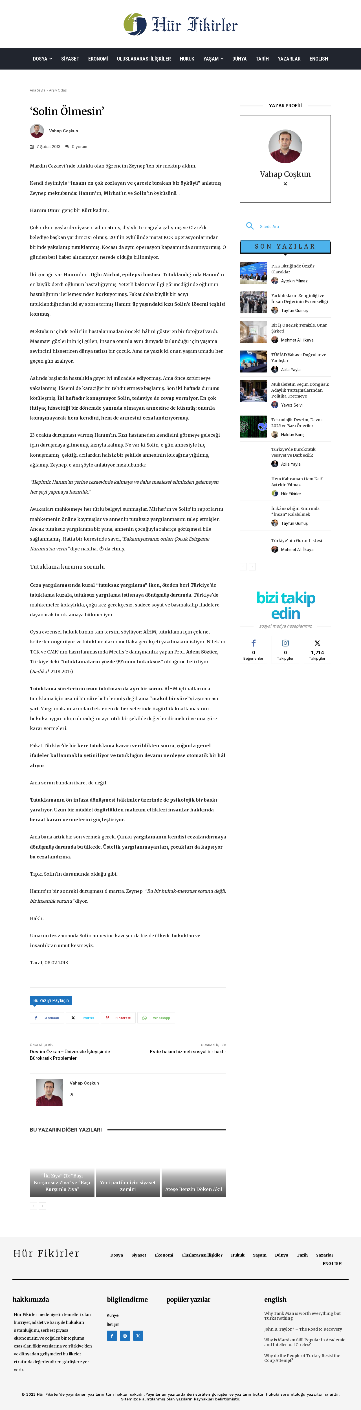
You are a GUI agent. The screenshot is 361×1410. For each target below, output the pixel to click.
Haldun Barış (292, 434)
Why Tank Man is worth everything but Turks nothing (302, 1316)
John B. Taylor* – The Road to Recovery (303, 1329)
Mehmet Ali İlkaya (297, 340)
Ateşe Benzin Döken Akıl (194, 1189)
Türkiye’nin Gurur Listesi (296, 540)
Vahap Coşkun (63, 131)
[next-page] (42, 1206)
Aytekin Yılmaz (294, 280)
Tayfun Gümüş (294, 310)
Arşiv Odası (58, 90)
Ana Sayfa (37, 90)
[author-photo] (275, 281)
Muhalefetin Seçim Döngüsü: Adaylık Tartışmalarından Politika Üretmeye (300, 390)
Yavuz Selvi (292, 405)
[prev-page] (33, 1206)
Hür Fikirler (291, 493)
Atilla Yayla (291, 369)
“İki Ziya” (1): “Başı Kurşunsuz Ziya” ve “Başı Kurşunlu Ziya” (62, 1182)
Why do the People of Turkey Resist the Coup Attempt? (302, 1358)
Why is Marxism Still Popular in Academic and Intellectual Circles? (304, 1342)
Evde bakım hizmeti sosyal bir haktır (188, 1051)
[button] (259, 227)
